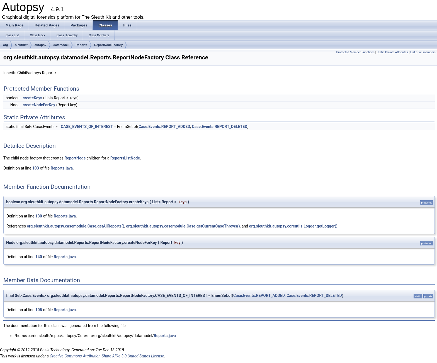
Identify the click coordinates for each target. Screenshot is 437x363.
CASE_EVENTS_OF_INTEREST (87, 126)
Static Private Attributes (392, 52)
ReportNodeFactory (108, 45)
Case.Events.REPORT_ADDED (164, 126)
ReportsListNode (125, 158)
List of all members (423, 52)
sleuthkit (21, 45)
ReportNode (75, 158)
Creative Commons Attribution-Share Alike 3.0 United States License (107, 356)
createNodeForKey (39, 105)
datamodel (61, 45)
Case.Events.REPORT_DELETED (219, 126)
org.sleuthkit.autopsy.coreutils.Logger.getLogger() (293, 226)
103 (35, 168)
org (5, 45)
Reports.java (62, 168)
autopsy (40, 45)
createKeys (32, 98)
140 (38, 257)
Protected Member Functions (355, 52)
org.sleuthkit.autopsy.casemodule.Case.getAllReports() (75, 226)
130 (38, 216)
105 (38, 310)
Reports (81, 45)
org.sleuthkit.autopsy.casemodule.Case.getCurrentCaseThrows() (183, 226)
